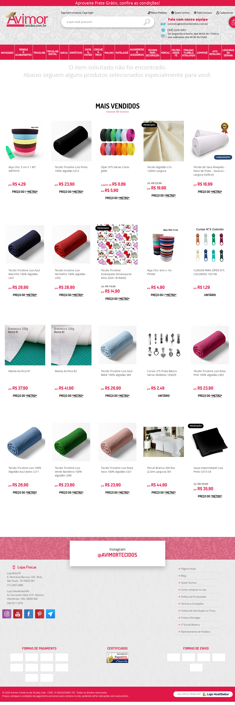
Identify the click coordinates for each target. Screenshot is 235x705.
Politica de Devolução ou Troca (198, 610)
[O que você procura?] (147, 22)
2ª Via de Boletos (190, 624)
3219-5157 (176, 30)
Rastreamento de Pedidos (195, 631)
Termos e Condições (192, 603)
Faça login (87, 12)
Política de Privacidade (193, 596)
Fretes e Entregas (190, 617)
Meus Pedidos (159, 12)
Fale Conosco (204, 12)
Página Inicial (188, 568)
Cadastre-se (226, 12)
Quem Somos (188, 582)
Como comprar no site (193, 589)
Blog (183, 575)
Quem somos (182, 12)
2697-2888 (15, 585)
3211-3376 (15, 603)
